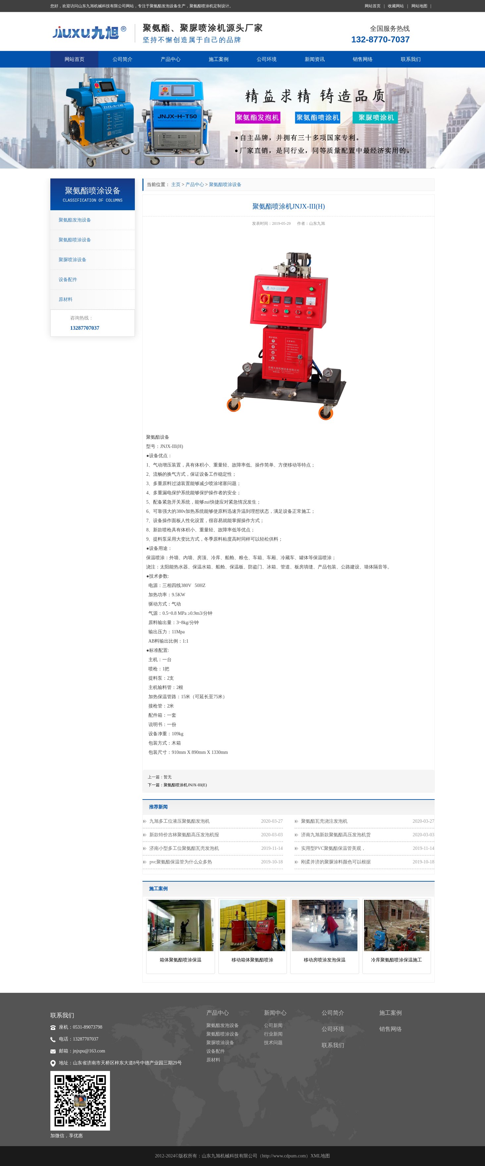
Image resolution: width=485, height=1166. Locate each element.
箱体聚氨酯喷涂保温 (180, 959)
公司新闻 (273, 1025)
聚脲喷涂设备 (72, 259)
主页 (176, 184)
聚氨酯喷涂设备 (75, 239)
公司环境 (267, 59)
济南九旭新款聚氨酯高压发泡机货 (367, 835)
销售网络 (363, 59)
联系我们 (411, 59)
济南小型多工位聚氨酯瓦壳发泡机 (216, 848)
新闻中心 (275, 1013)
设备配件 (68, 279)
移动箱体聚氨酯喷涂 (252, 959)
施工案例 (219, 59)
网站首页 (375, 6)
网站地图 (421, 6)
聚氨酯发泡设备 (75, 220)
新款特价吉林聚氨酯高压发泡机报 (216, 835)
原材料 (66, 299)
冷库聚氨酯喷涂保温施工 (396, 959)
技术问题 (273, 1042)
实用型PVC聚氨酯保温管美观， (367, 848)
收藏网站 (398, 6)
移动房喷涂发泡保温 (325, 959)
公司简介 (123, 59)
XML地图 (320, 1155)
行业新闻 (273, 1034)
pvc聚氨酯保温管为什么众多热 (216, 862)
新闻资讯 (315, 59)
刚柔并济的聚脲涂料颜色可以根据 (367, 862)
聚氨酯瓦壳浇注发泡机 (367, 821)
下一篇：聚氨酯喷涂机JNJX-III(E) (177, 785)
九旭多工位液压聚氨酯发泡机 (216, 821)
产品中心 (171, 59)
